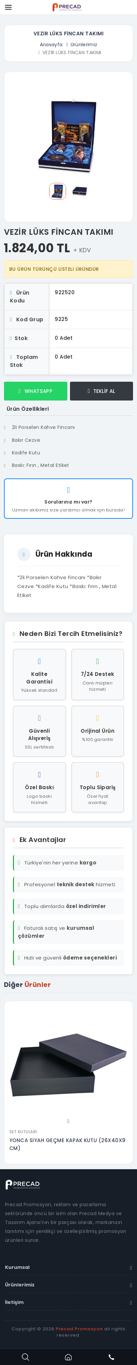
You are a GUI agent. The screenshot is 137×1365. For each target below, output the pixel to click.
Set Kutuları (23, 1132)
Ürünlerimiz (84, 44)
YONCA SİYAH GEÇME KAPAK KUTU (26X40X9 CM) (67, 1144)
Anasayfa (51, 44)
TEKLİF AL (101, 391)
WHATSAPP (35, 391)
